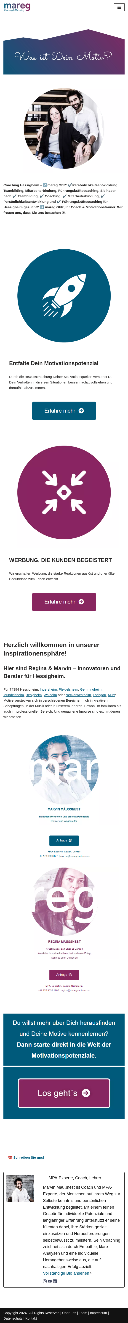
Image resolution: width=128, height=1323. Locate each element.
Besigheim (34, 695)
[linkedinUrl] (55, 1282)
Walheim (50, 695)
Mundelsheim (13, 695)
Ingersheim (48, 689)
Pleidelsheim (68, 689)
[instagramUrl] (45, 1282)
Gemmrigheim (90, 689)
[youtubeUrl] (50, 1282)
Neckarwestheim (78, 695)
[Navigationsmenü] (119, 7)
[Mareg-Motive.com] (17, 7)
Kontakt (31, 1318)
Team (83, 1313)
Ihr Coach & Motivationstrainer (61, 1135)
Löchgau (99, 695)
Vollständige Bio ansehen (66, 1273)
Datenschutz (12, 1318)
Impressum (98, 1313)
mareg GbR (15, 1135)
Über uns (69, 1313)
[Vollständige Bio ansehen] (91, 1273)
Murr (111, 695)
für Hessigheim (110, 1135)
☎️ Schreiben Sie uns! (26, 1157)
